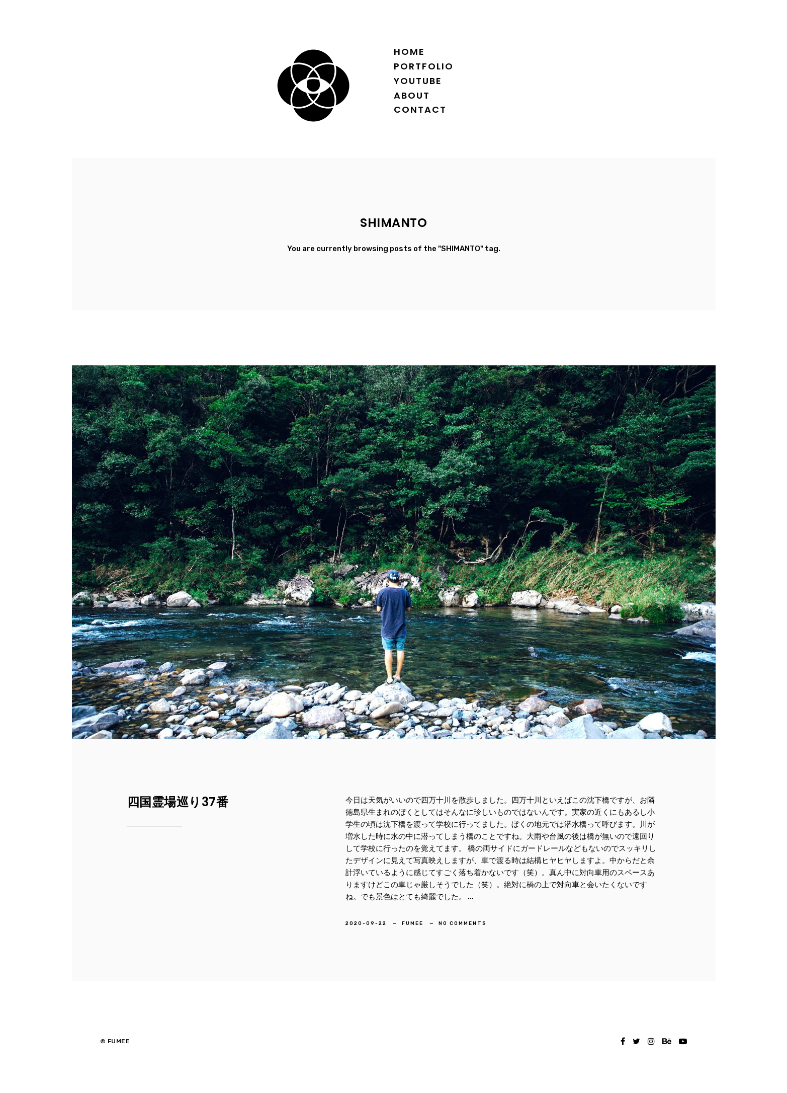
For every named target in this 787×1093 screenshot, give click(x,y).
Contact (420, 109)
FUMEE (413, 923)
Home (409, 51)
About (412, 95)
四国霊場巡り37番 (178, 802)
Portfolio (424, 66)
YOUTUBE (418, 80)
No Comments (463, 923)
